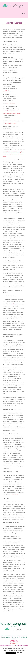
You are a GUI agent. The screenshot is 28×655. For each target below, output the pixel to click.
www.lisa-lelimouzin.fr (11, 123)
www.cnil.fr (14, 494)
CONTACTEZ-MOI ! (14, 643)
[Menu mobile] (24, 13)
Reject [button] (13, 652)
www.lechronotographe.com (10, 111)
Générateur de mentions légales (14, 152)
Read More (19, 652)
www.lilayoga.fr (14, 304)
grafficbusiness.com (8, 91)
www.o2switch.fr (10, 103)
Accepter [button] (8, 652)
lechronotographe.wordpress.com (12, 113)
